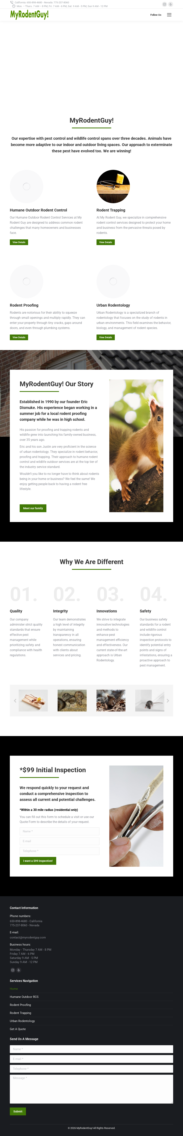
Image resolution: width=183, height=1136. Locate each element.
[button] (15, 700)
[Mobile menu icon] (169, 15)
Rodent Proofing (20, 1005)
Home (14, 989)
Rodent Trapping (20, 1013)
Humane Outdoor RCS (24, 997)
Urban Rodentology (22, 1021)
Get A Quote (18, 1029)
